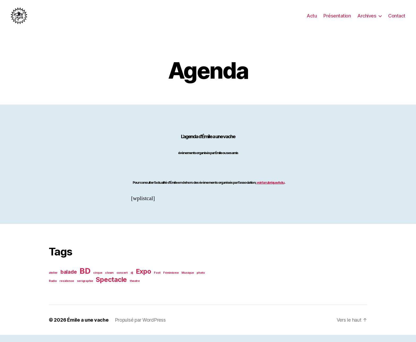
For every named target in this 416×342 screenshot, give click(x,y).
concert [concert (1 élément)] (122, 280)
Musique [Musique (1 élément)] (187, 280)
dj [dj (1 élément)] (132, 280)
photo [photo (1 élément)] (201, 280)
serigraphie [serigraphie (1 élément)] (85, 288)
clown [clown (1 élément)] (109, 280)
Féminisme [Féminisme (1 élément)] (171, 280)
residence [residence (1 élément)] (66, 288)
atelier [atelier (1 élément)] (53, 280)
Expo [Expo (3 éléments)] (143, 278)
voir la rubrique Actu (270, 189)
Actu (312, 19)
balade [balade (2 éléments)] (68, 279)
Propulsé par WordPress (140, 327)
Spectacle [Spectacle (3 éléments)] (111, 287)
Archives (366, 19)
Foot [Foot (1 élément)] (157, 280)
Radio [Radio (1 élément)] (53, 288)
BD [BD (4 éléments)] (85, 278)
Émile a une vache (87, 327)
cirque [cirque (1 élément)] (97, 280)
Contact (396, 19)
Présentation (337, 19)
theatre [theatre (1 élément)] (135, 288)
